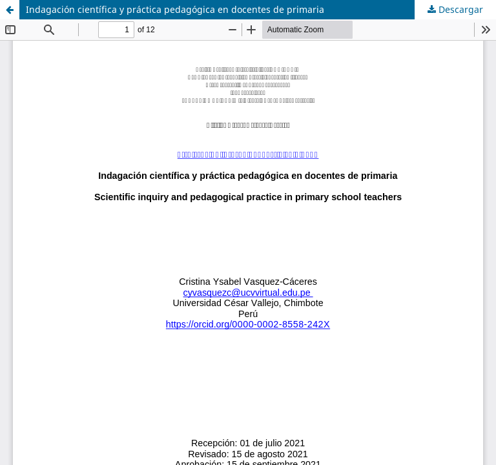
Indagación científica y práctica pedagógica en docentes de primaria (175, 9)
